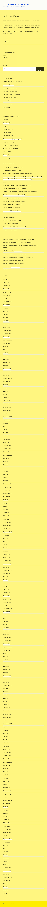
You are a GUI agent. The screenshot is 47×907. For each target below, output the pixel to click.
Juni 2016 (5, 656)
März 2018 (6, 589)
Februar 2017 (6, 631)
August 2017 (6, 612)
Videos (5, 158)
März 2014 (6, 743)
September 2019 (7, 532)
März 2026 (6, 282)
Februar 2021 (6, 477)
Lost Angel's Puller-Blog (16, 4)
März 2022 (6, 436)
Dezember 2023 (7, 369)
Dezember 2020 (7, 484)
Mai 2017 (5, 621)
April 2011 (5, 855)
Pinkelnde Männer (8, 142)
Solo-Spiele (6, 151)
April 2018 (5, 586)
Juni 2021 (5, 464)
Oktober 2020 (6, 490)
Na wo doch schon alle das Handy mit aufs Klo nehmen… (18, 185)
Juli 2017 (5, 615)
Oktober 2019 (6, 528)
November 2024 (7, 333)
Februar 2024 (6, 362)
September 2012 (7, 800)
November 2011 (7, 832)
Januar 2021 (6, 480)
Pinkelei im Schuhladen (20, 254)
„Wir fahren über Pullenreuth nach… (12, 220)
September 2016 (7, 647)
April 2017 (5, 624)
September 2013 (7, 762)
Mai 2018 (5, 583)
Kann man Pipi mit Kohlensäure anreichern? (14, 226)
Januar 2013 (6, 787)
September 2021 (7, 455)
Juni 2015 (5, 695)
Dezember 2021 (7, 445)
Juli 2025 (5, 308)
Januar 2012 (6, 826)
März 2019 (6, 551)
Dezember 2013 (7, 752)
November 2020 (7, 487)
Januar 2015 (6, 711)
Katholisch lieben (18, 260)
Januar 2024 (6, 365)
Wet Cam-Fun (6, 107)
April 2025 (5, 317)
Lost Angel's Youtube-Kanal (10, 88)
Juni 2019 (5, 541)
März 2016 (6, 666)
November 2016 (7, 640)
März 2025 (6, 321)
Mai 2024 (5, 352)
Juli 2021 (5, 461)
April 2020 (5, 509)
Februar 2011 (6, 861)
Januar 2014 (6, 749)
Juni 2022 (5, 426)
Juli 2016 (5, 653)
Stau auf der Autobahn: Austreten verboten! (14, 201)
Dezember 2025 (7, 292)
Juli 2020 (5, 500)
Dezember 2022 (7, 407)
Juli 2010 (5, 883)
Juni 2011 (5, 848)
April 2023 (5, 394)
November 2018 (7, 564)
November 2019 (7, 525)
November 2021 (7, 448)
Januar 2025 (6, 327)
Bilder (4, 119)
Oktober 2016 (6, 644)
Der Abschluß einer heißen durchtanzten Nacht (15, 188)
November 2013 (7, 755)
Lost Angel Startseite (8, 85)
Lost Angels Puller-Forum (9, 97)
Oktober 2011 (6, 835)
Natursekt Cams (7, 100)
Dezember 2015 (7, 676)
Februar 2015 (6, 707)
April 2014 (5, 739)
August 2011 (6, 842)
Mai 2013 (5, 775)
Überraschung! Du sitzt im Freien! (12, 211)
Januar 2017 (6, 634)
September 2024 (7, 340)
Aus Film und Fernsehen (9, 116)
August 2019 (6, 535)
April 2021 (5, 471)
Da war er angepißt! (19, 263)
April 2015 (5, 701)
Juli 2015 (5, 691)
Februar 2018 (6, 592)
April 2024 (5, 356)
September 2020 (7, 493)
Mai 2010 (5, 890)
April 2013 (5, 778)
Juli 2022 (5, 423)
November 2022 (7, 410)
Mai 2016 (5, 659)
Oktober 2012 (6, 797)
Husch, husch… (18, 250)
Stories (5, 155)
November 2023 (7, 372)
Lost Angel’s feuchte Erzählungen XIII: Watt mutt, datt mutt (18, 198)
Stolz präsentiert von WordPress (9, 903)
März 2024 (6, 359)
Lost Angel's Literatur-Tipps (10, 91)
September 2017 (7, 608)
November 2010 (7, 871)
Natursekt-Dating (7, 104)
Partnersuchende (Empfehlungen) (12, 139)
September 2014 (7, 723)
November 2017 (7, 602)
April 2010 (5, 893)
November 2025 (7, 295)
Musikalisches (6, 135)
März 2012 (6, 819)
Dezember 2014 (7, 714)
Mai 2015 (5, 698)
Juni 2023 (5, 388)
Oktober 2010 (6, 874)
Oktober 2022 (6, 413)
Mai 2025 (5, 314)
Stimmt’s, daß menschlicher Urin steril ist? (14, 195)
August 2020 (6, 496)
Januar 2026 (6, 289)
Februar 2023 (6, 400)
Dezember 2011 (7, 829)
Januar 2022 (6, 442)
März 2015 (6, 704)
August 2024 (6, 343)
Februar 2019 (6, 554)
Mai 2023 (5, 391)
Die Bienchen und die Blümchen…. (12, 207)
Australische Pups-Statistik (10, 230)
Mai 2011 (5, 851)
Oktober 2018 (6, 567)
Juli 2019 (5, 538)
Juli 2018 (5, 576)
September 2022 (7, 416)
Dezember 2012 (7, 791)
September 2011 (7, 839)
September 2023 (7, 378)
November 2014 (7, 717)
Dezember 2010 (7, 867)
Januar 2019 (6, 557)
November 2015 (7, 679)
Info (4, 126)
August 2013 (6, 765)
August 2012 (6, 803)
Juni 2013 (5, 771)
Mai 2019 (5, 544)
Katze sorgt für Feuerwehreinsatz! (12, 170)
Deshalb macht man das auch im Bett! (13, 167)
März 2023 (6, 397)
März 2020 (6, 512)
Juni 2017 (5, 618)
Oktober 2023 (6, 375)
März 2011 (6, 858)
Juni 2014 (5, 733)
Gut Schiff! (6, 182)
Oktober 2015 (6, 682)
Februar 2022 (6, 439)
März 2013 (6, 781)
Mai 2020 (5, 506)
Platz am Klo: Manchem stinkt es (11, 214)
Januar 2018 (6, 596)
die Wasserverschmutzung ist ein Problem (27, 27)
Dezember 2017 (7, 599)
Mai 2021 (5, 468)
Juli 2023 (5, 384)
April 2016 (5, 663)
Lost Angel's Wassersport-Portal (11, 94)
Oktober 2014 (6, 720)
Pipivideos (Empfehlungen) (10, 148)
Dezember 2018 (7, 560)
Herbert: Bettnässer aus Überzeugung (13, 204)
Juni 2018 (5, 580)
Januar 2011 (6, 864)
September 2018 (7, 570)
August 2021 (6, 458)
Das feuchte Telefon (8, 78)
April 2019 (5, 548)
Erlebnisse (6, 123)
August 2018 (6, 573)
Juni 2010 (5, 887)
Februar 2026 (6, 285)
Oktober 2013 (6, 759)
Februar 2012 (6, 823)
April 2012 (5, 816)
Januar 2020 (6, 519)
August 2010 (6, 880)
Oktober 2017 (6, 605)
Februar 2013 (6, 784)
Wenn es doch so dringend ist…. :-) (23, 257)
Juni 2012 (5, 810)
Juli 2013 (5, 768)
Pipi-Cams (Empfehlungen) (10, 145)
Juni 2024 (5, 349)
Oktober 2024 (6, 337)
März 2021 (6, 474)
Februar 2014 (6, 746)
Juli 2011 (5, 845)
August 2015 (6, 688)
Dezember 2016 (7, 637)
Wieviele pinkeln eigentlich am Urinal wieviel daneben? (17, 173)
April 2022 (5, 432)
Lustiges (7, 41)
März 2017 (6, 627)
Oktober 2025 (6, 298)
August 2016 (6, 650)
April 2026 (5, 279)
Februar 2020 (6, 516)
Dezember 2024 (7, 330)
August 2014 (6, 727)
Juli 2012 (5, 807)
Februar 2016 (6, 669)
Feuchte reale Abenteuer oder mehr (12, 81)
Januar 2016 (6, 672)
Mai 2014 (5, 736)
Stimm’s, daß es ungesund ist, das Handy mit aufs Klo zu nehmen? (20, 191)
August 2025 (6, 305)
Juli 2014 (5, 730)
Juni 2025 (5, 311)
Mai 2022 (5, 429)
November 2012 (7, 794)
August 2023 (6, 381)
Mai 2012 (5, 813)
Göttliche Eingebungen (9, 217)
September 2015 (7, 685)
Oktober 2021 (6, 452)
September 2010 (7, 877)
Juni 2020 (5, 503)
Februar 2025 (6, 324)
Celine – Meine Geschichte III (10, 223)
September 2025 (7, 301)
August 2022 (6, 420)
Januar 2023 (6, 404)
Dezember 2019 (7, 522)
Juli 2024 (5, 346)
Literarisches (6, 129)
